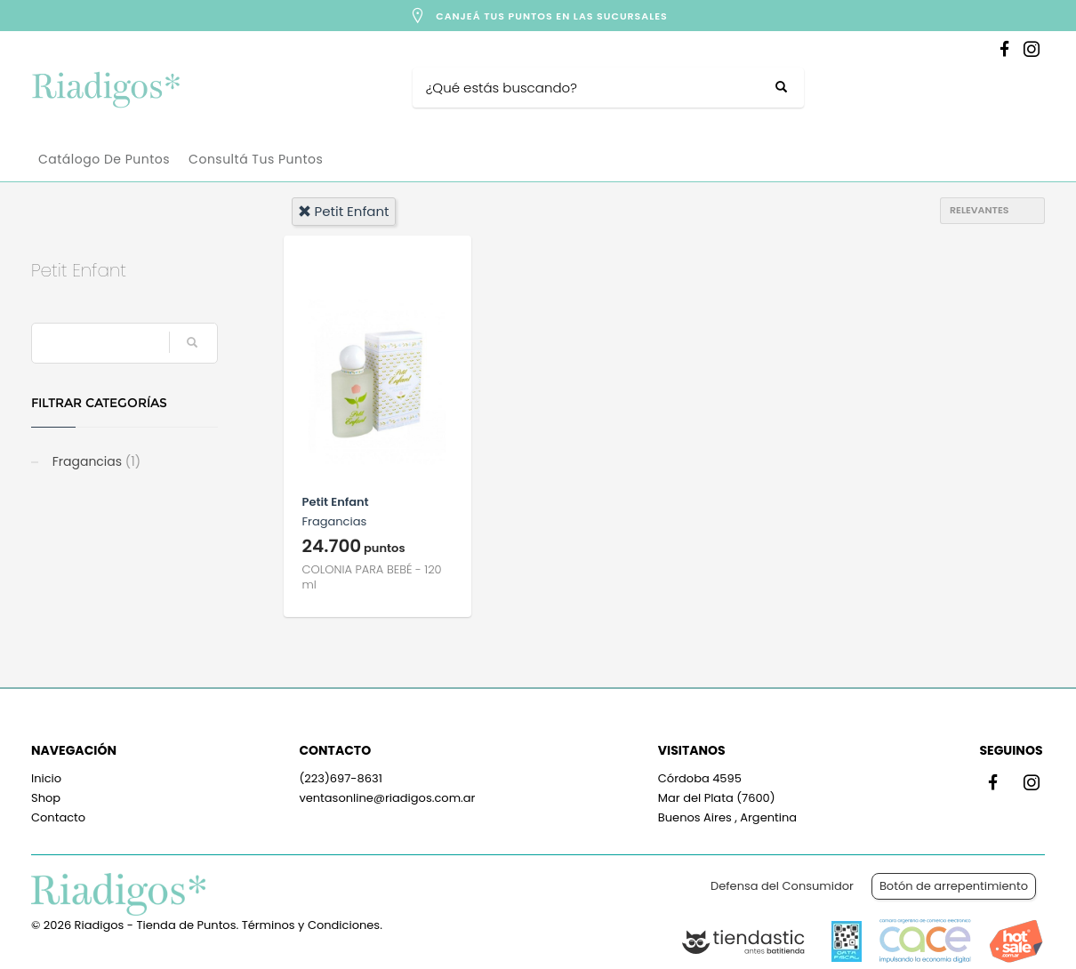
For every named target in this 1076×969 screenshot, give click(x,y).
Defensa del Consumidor (782, 885)
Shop (45, 797)
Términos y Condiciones (311, 925)
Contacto (58, 817)
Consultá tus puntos (256, 159)
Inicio (46, 778)
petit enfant (343, 211)
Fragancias (95, 461)
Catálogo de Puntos (104, 159)
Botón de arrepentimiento (953, 885)
